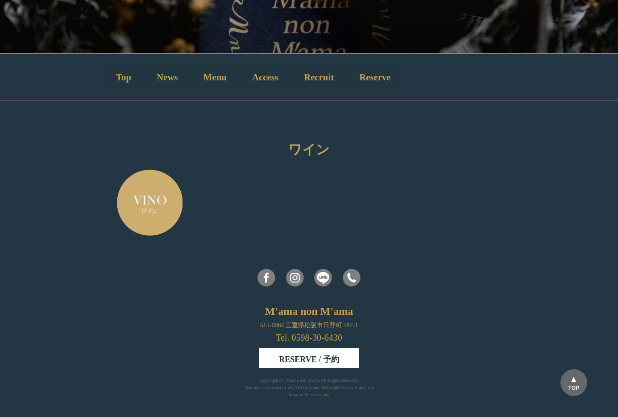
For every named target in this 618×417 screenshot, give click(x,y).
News (167, 77)
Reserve (374, 77)
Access (265, 77)
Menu (215, 77)
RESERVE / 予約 (309, 359)
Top (123, 77)
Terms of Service (303, 394)
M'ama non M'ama (303, 380)
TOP (573, 388)
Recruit (319, 77)
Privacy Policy (353, 387)
